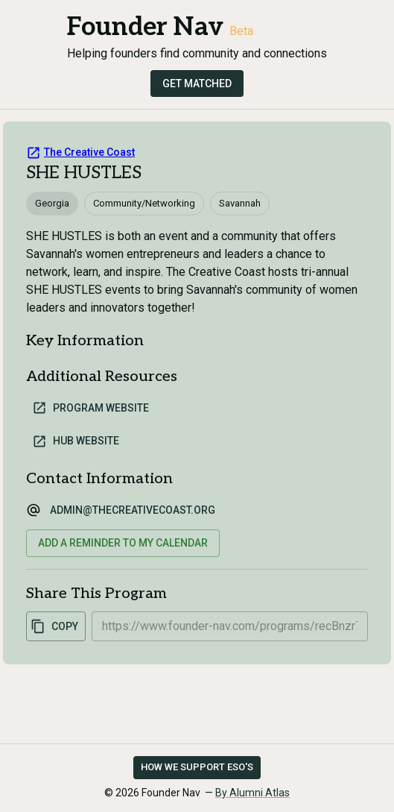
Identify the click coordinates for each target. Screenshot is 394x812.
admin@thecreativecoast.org (132, 510)
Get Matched (197, 83)
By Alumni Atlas (252, 793)
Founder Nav (145, 27)
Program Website (90, 407)
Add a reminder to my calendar (123, 543)
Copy (54, 626)
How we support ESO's (197, 766)
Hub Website (75, 441)
